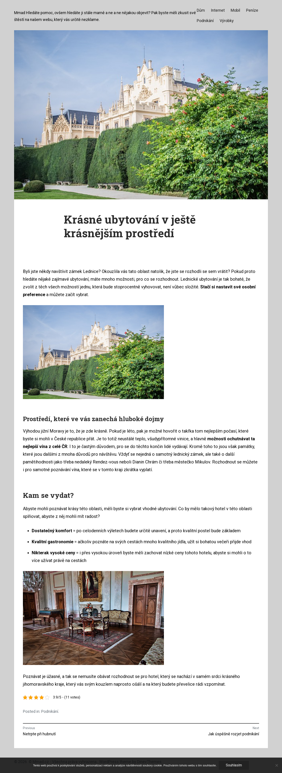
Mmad (19, 12)
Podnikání (205, 20)
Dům (201, 10)
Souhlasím (234, 765)
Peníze (252, 10)
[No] (276, 765)
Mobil (235, 10)
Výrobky (227, 20)
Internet (218, 10)
